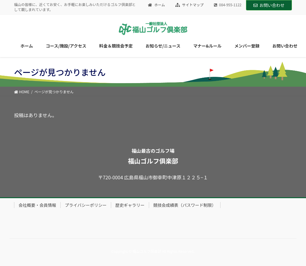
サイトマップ (189, 4)
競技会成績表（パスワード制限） (184, 205)
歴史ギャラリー (130, 205)
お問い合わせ (268, 5)
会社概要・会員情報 (37, 205)
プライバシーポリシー (86, 205)
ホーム (156, 4)
